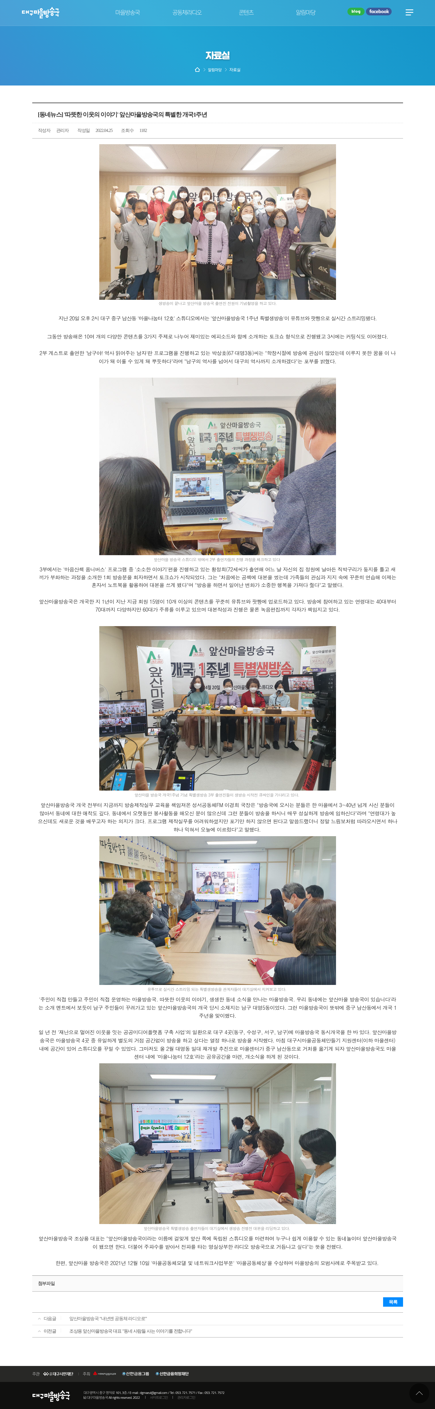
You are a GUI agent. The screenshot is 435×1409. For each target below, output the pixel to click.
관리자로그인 (186, 1397)
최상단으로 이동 (419, 1393)
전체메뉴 (409, 12)
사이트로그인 (159, 1397)
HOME (197, 70)
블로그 (356, 12)
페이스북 (379, 12)
